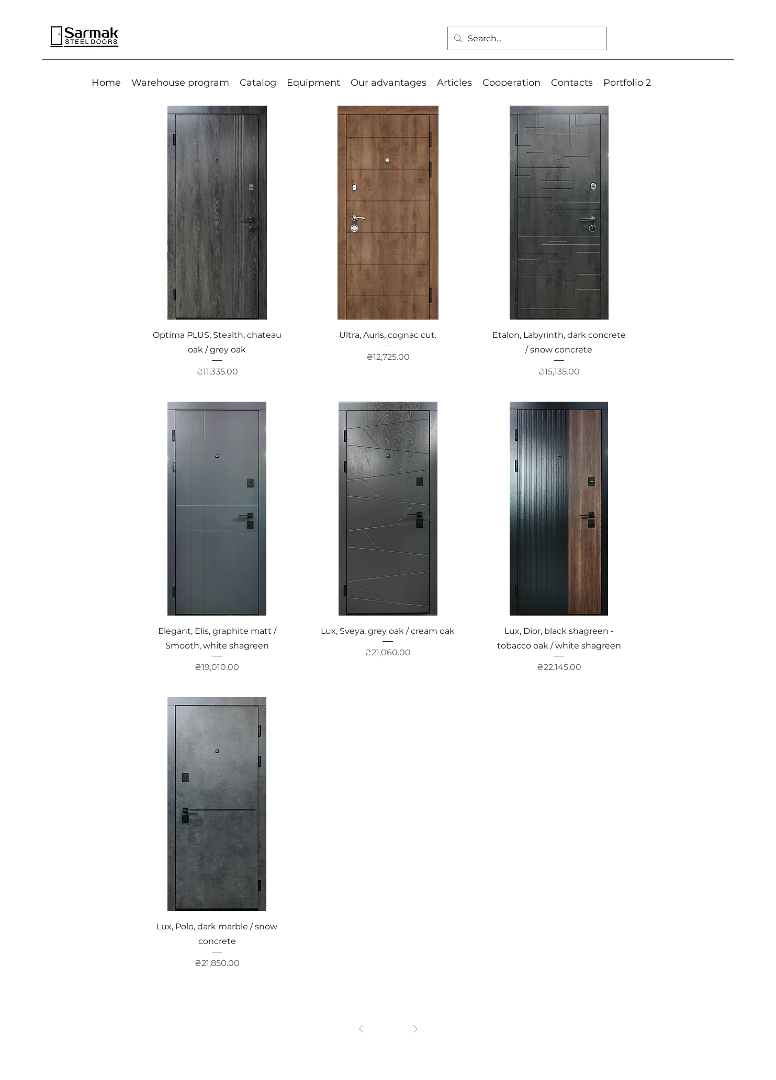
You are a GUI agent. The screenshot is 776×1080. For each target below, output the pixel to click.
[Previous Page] (361, 1028)
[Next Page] (415, 1028)
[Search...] (526, 38)
